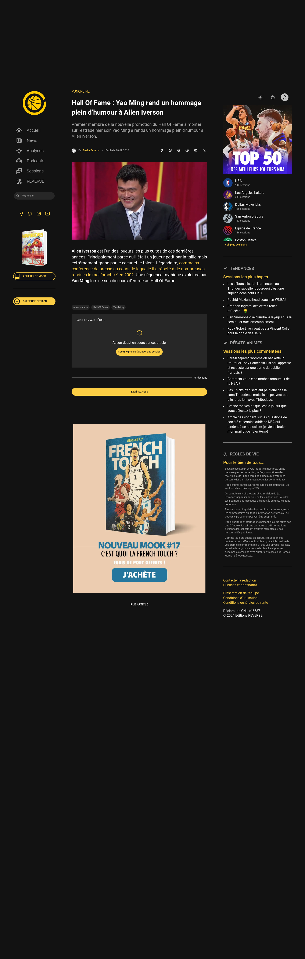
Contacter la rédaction (239, 580)
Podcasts (30, 160)
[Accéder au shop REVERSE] (273, 97)
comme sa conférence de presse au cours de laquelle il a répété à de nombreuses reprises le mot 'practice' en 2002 (138, 268)
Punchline (81, 91)
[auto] (261, 97)
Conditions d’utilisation (240, 598)
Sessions (30, 171)
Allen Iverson (80, 307)
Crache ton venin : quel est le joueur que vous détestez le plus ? (257, 408)
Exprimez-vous (139, 391)
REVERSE (30, 181)
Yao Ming (118, 307)
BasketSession (91, 150)
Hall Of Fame (100, 307)
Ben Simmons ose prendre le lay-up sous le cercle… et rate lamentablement (259, 319)
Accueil (28, 130)
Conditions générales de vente (245, 603)
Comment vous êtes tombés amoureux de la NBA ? (258, 381)
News (26, 140)
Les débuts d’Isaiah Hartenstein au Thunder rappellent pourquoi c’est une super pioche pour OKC (255, 288)
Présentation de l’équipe (241, 593)
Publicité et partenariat (240, 585)
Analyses (30, 150)
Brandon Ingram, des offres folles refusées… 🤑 (252, 308)
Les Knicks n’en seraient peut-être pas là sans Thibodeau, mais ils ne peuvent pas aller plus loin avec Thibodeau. (257, 395)
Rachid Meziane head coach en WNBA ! (256, 300)
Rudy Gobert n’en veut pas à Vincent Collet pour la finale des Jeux (258, 330)
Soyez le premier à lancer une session (139, 351)
